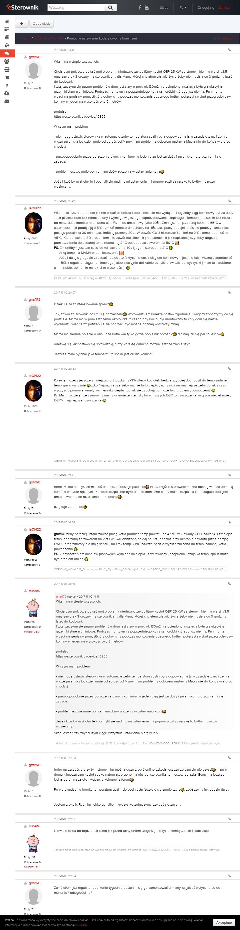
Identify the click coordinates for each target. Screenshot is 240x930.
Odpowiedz (41, 23)
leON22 (35, 208)
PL (183, 7)
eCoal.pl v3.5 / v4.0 (49, 38)
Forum (26, 38)
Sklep (164, 7)
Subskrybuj (223, 38)
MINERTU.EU (32, 632)
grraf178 (34, 57)
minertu (34, 591)
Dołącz (224, 7)
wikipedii (82, 925)
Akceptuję (224, 923)
